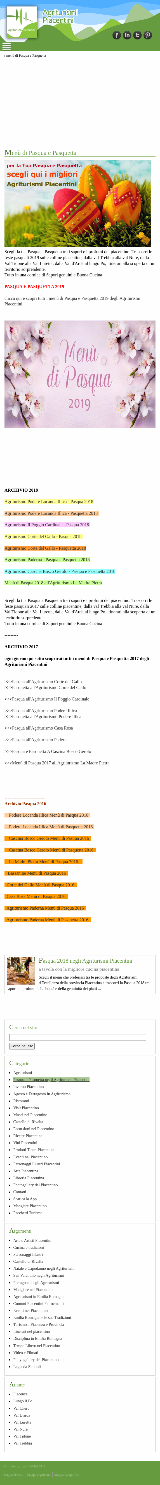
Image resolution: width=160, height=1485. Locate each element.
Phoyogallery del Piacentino (35, 1359)
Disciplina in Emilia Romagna (37, 1338)
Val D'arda (21, 1415)
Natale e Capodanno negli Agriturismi (43, 1268)
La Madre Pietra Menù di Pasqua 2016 (43, 861)
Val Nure (20, 1429)
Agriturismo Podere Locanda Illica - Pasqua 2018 (49, 501)
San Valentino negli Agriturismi (38, 1275)
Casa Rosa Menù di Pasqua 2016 (36, 896)
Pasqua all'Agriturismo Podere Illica (44, 710)
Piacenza (20, 1394)
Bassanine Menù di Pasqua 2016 (36, 873)
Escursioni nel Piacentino (33, 1129)
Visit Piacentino (26, 1108)
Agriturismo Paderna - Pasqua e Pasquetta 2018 (47, 559)
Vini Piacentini (25, 1142)
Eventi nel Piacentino (30, 1157)
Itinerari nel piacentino (31, 1331)
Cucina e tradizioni (28, 1247)
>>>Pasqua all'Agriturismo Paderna (36, 739)
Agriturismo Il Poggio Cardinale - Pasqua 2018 (47, 524)
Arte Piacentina (25, 1171)
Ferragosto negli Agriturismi (36, 1282)
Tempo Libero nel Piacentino (36, 1345)
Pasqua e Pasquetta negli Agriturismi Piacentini (51, 1079)
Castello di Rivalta (28, 1122)
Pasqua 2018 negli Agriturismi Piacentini (86, 961)
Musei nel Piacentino (30, 1115)
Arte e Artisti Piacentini (32, 1240)
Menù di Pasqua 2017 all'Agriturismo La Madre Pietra (60, 763)
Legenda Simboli (27, 1366)
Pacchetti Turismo (27, 1213)
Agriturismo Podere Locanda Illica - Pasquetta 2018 (51, 513)
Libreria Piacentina (28, 1178)
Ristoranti (21, 1101)
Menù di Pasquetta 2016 (71, 826)
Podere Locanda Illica (26, 815)
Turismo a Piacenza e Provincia (38, 1324)
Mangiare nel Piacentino (33, 1289)
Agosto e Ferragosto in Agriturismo (41, 1094)
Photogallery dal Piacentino (35, 1185)
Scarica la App (25, 1199)
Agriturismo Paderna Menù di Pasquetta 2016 (47, 919)
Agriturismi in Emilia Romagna (38, 1296)
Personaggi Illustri (28, 1254)
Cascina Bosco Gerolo (27, 838)
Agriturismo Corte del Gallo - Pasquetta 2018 (45, 548)
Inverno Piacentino (28, 1086)
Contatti (19, 1192)
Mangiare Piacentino (29, 1206)
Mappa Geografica (66, 1475)
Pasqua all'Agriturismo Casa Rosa (42, 728)
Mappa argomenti (39, 1475)
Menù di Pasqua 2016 (69, 815)
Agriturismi (22, 1072)
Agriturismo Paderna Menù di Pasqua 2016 (45, 908)
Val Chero (21, 1408)
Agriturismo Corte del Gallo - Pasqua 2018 (43, 536)
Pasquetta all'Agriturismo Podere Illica (46, 716)
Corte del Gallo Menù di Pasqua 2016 (40, 885)
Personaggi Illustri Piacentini (36, 1164)
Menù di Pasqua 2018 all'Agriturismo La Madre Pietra (53, 582)
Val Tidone (22, 1436)
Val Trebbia (22, 1443)
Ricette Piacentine (27, 1136)
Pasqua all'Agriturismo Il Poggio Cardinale (50, 699)
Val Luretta (22, 1422)
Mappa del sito (13, 1475)
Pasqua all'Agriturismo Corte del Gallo (47, 681)
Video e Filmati (25, 1352)
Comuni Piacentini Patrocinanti (38, 1303)
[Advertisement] (80, 102)
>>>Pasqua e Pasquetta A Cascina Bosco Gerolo (47, 751)
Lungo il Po (22, 1401)
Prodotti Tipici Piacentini (33, 1149)
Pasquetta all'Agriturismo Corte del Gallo (49, 687)
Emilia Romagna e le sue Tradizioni (42, 1317)
